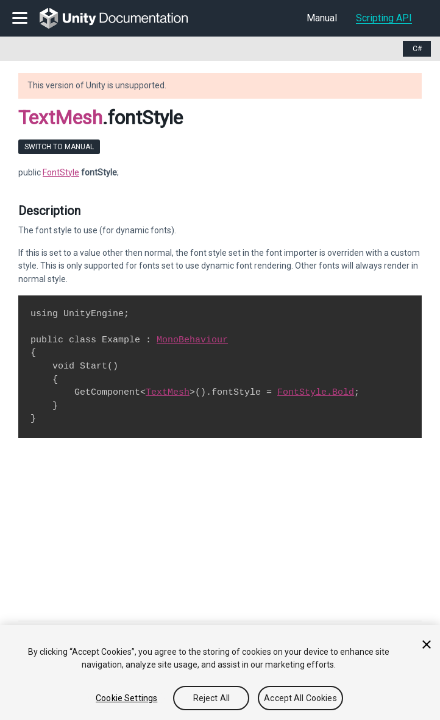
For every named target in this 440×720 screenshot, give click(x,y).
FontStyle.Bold (315, 392)
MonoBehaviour (192, 340)
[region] (220, 672)
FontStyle (61, 172)
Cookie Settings (126, 698)
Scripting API (384, 18)
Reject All (211, 698)
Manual (322, 18)
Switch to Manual (59, 147)
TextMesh (60, 117)
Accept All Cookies (300, 698)
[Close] (426, 644)
